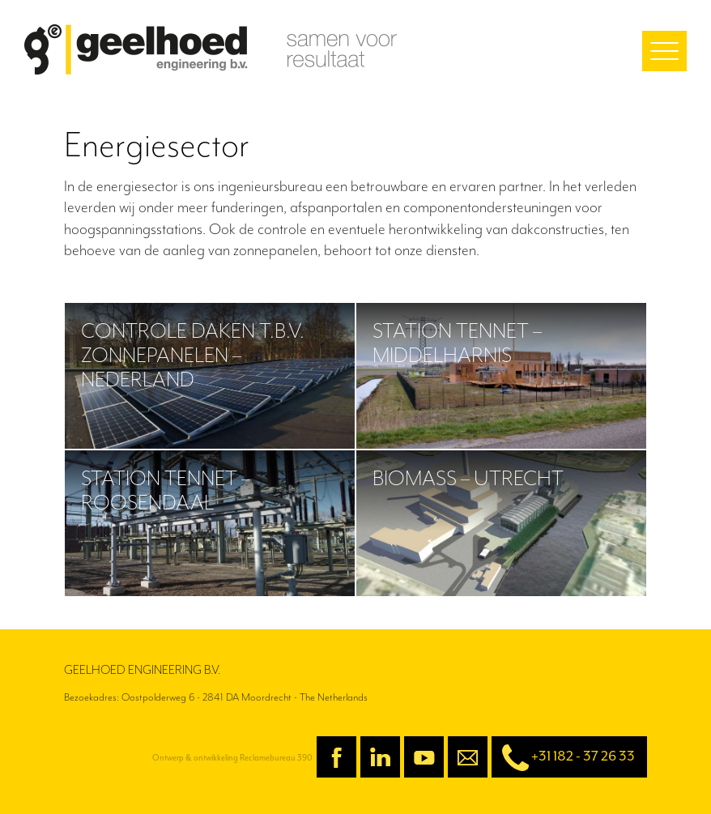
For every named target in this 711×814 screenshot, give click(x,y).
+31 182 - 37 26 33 (563, 758)
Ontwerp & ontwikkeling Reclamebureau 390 (232, 757)
